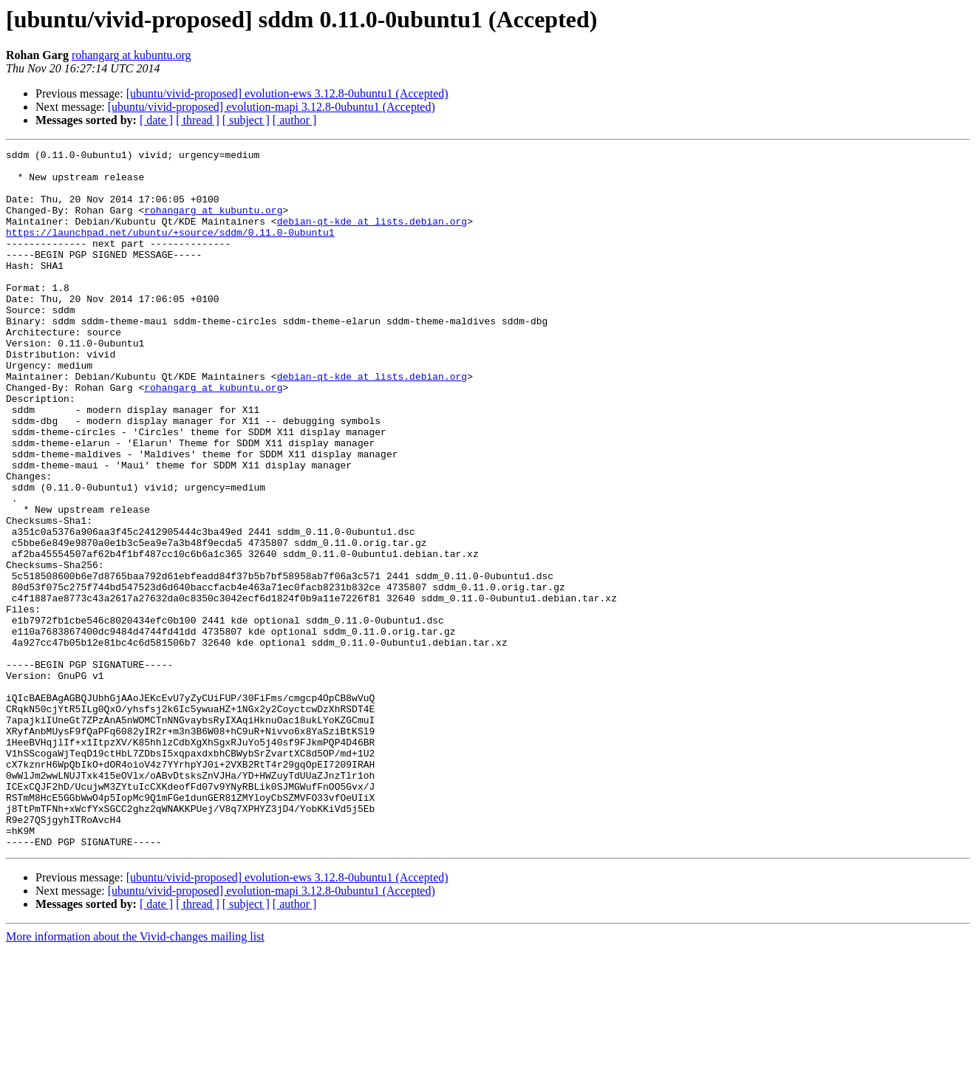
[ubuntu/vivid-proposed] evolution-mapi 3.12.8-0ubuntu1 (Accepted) (271, 106)
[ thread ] (197, 120)
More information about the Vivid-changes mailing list (135, 1076)
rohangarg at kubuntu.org (131, 55)
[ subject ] (246, 120)
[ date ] (156, 120)
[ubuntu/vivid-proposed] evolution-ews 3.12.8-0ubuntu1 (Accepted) (287, 93)
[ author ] (295, 120)
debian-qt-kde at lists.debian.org (372, 236)
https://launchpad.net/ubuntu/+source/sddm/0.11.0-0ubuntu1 (170, 249)
